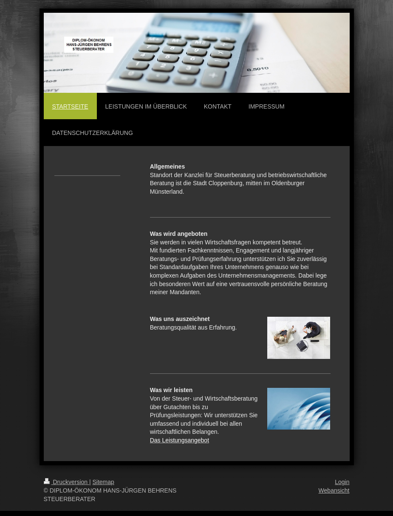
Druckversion (66, 482)
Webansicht (334, 490)
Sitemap (103, 482)
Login (342, 482)
